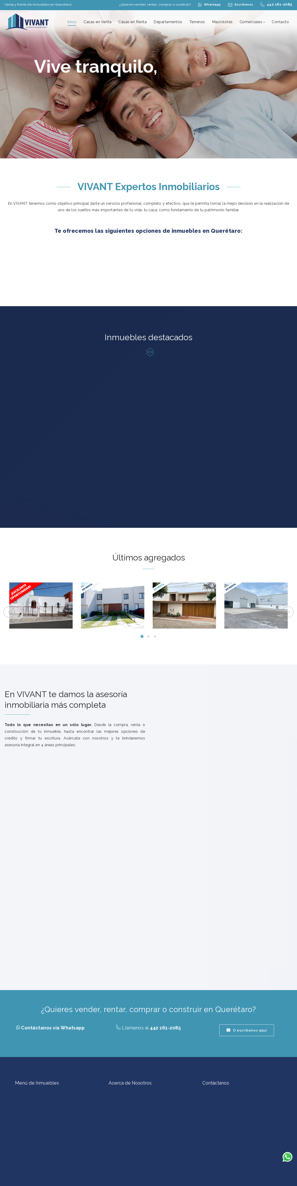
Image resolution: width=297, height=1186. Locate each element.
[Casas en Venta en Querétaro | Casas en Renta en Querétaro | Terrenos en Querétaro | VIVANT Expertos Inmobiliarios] (27, 22)
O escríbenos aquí (246, 1030)
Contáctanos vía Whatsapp (52, 1028)
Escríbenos (244, 4)
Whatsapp (212, 4)
